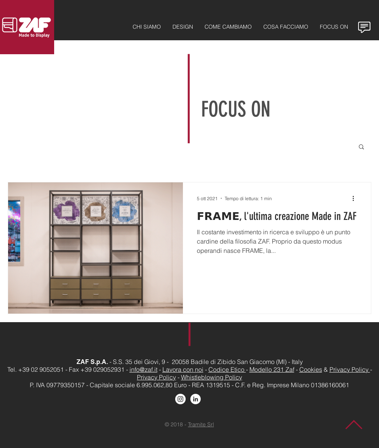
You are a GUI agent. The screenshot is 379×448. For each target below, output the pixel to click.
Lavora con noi (182, 369)
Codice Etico (227, 369)
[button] (361, 147)
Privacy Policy (349, 369)
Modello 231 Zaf (271, 369)
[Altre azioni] (355, 198)
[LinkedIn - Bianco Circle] (195, 399)
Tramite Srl (201, 424)
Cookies (310, 369)
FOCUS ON (235, 109)
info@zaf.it (143, 369)
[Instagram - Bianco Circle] (180, 399)
